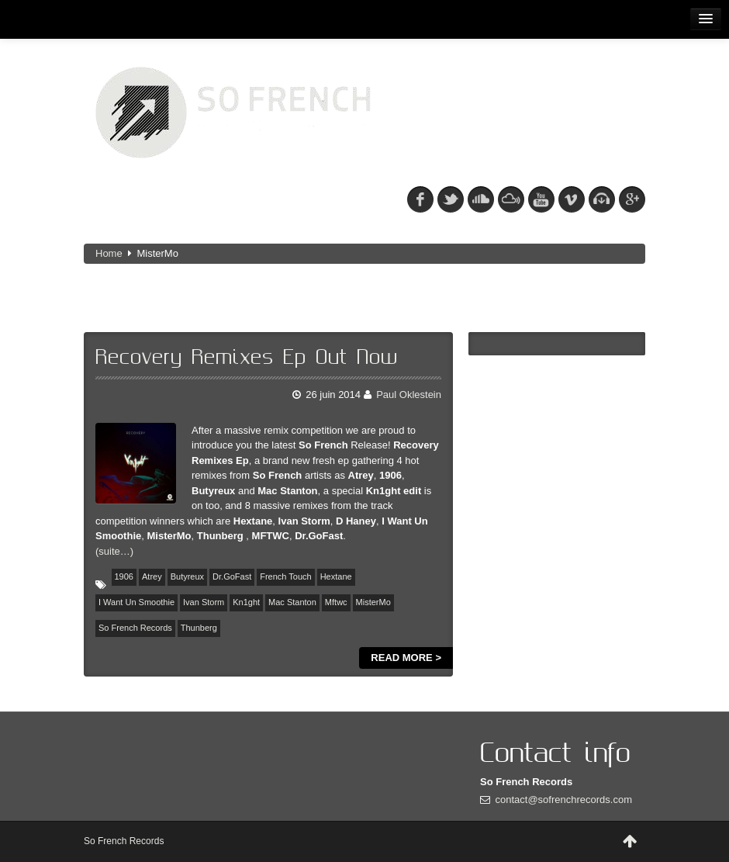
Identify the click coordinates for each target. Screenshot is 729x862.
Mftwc (336, 602)
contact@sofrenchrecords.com (564, 799)
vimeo (571, 199)
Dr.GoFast (231, 576)
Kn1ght (246, 602)
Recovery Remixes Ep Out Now (246, 358)
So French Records (135, 627)
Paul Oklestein (408, 394)
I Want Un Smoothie (136, 602)
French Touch (285, 576)
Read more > (406, 657)
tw (450, 199)
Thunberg (199, 627)
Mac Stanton (292, 602)
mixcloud (511, 199)
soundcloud (481, 199)
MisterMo (373, 602)
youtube (541, 199)
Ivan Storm (203, 602)
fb (420, 199)
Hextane (336, 576)
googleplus (632, 199)
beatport (602, 199)
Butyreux (187, 576)
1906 (124, 576)
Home (109, 253)
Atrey (152, 576)
